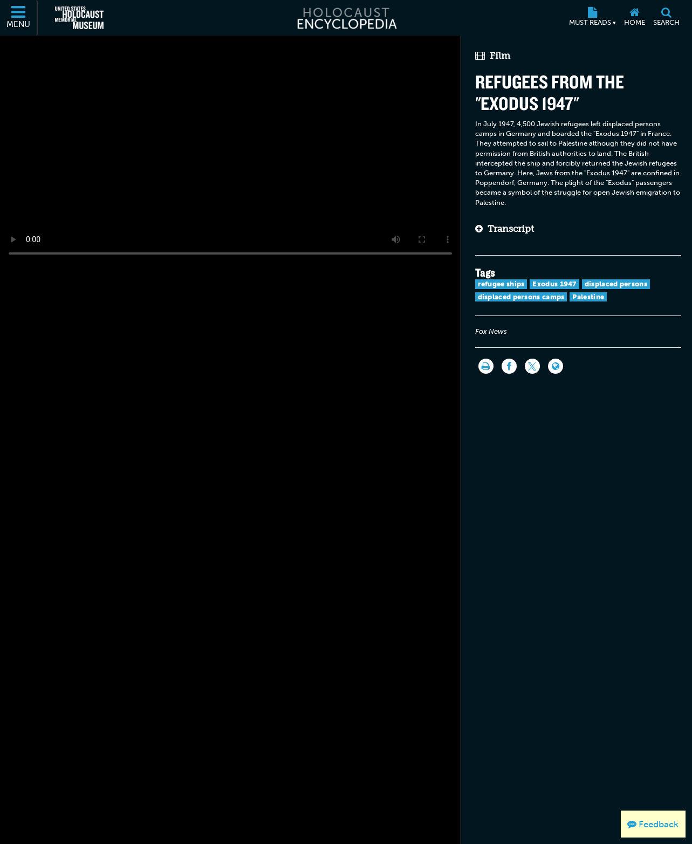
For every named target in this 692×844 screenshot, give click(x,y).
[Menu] (19, 18)
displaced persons (616, 284)
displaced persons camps (521, 297)
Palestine (588, 297)
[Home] (634, 18)
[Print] (486, 366)
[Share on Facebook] (509, 366)
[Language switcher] (555, 366)
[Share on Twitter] (532, 366)
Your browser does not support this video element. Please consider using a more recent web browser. (230, 150)
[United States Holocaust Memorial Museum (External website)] (79, 18)
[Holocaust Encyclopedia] (346, 17)
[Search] (666, 18)
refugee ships (501, 284)
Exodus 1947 (554, 284)
